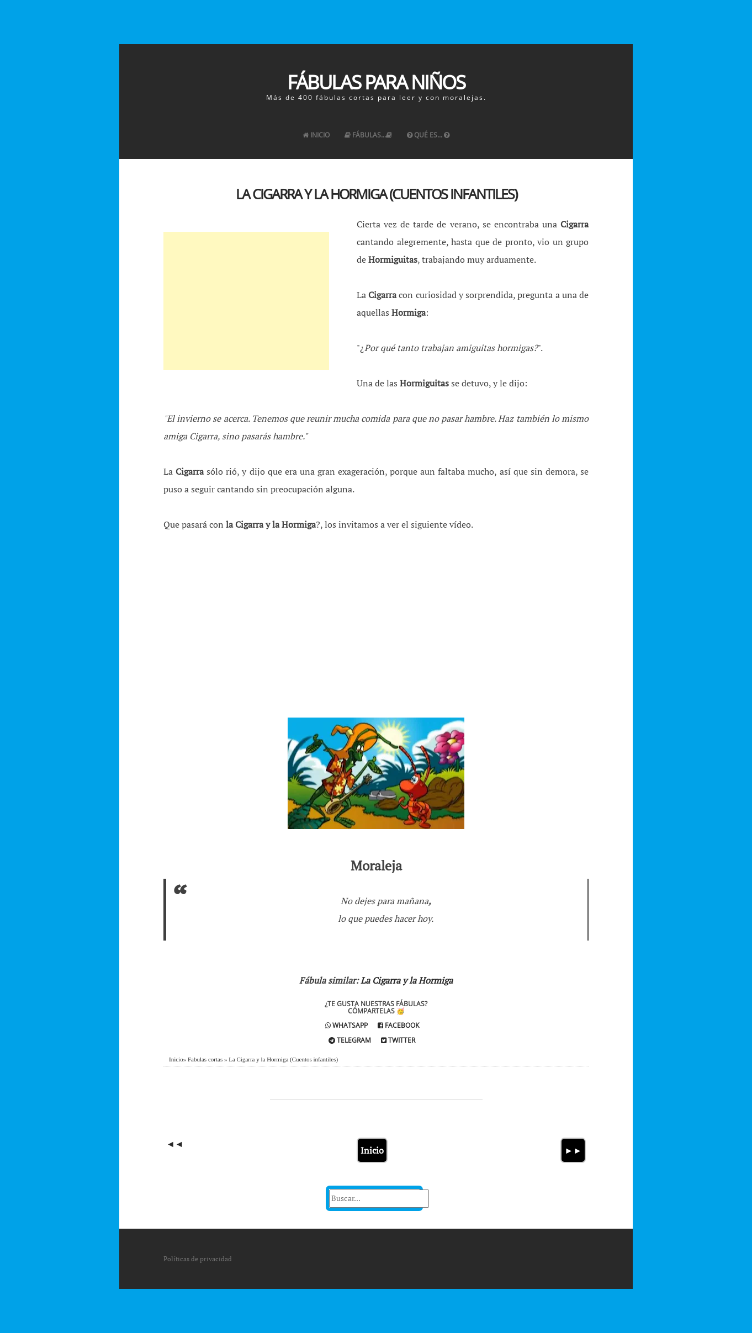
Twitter (398, 1040)
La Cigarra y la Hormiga (407, 980)
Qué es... (428, 135)
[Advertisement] (246, 301)
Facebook (398, 1025)
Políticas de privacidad (197, 1259)
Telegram (350, 1040)
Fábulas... (368, 135)
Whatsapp (346, 1025)
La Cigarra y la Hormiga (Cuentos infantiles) (376, 193)
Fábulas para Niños (376, 82)
